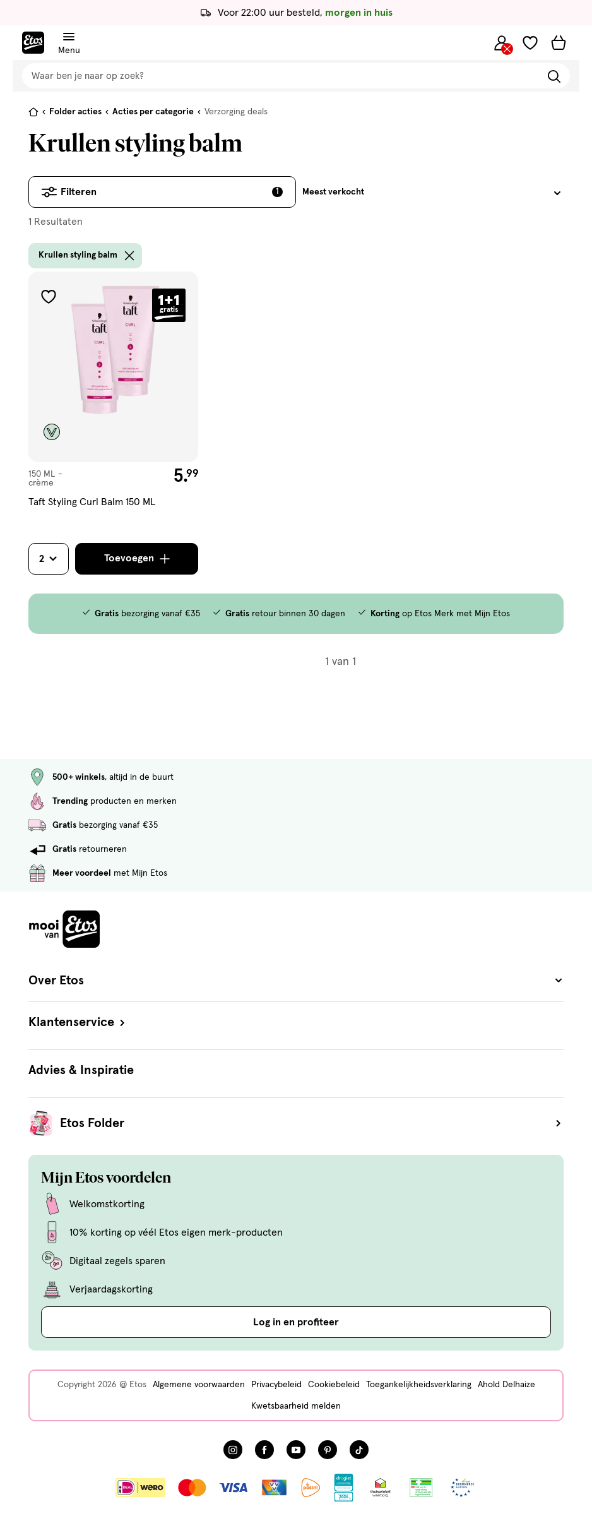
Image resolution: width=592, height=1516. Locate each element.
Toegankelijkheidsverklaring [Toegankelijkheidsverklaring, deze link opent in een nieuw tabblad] (418, 1384)
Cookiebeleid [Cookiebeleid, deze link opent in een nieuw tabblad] (334, 1384)
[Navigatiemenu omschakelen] (68, 37)
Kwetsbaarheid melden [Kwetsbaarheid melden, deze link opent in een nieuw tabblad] (296, 1406)
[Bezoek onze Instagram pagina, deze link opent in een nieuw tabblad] (232, 1449)
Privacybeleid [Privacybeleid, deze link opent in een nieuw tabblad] (276, 1384)
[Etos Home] (33, 43)
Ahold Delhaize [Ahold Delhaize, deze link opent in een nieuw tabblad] (506, 1384)
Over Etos (296, 980)
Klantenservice (77, 1022)
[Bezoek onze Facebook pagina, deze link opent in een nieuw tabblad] (264, 1449)
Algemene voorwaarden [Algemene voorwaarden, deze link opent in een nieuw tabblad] (199, 1384)
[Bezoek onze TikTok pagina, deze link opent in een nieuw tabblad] (359, 1449)
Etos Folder (312, 1123)
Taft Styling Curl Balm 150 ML (91, 502)
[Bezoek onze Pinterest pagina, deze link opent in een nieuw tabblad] (327, 1449)
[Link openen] (343, 1487)
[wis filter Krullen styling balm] (129, 255)
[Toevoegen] (136, 559)
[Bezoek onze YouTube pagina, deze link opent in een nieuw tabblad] (296, 1449)
